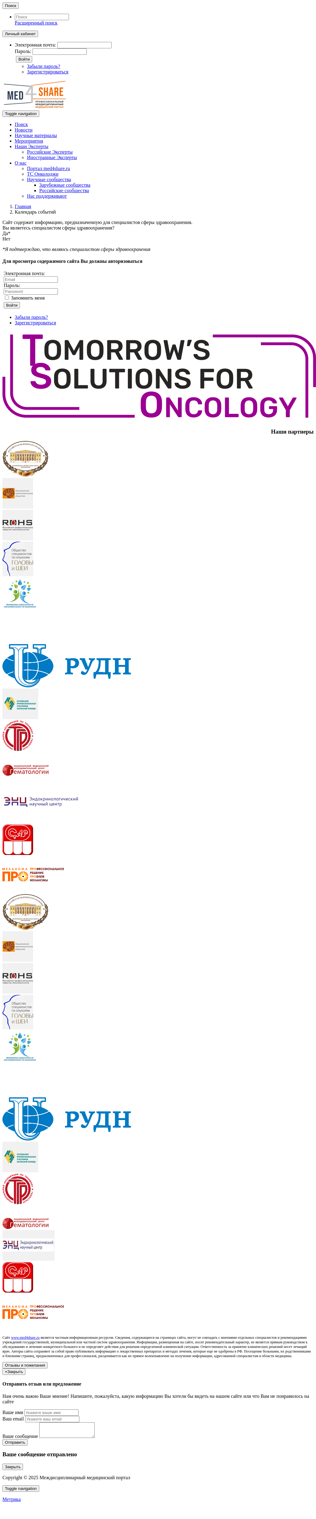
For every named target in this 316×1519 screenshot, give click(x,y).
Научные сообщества (49, 179)
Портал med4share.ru (48, 168)
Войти (24, 59)
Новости (23, 129)
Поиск (10, 5)
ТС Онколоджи (43, 174)
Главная (23, 206)
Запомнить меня (25, 297)
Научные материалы (36, 135)
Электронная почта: (35, 44)
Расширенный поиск (36, 22)
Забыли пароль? (43, 66)
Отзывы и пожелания (25, 1365)
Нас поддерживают (47, 196)
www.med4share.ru (25, 1337)
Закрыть (13, 1469)
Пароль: (23, 51)
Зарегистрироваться (47, 71)
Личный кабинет (20, 34)
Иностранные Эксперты (52, 157)
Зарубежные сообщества (64, 185)
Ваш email (13, 1418)
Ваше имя (12, 1412)
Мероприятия (29, 141)
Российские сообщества (64, 190)
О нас (20, 163)
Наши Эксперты (31, 146)
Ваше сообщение (20, 1439)
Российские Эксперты (50, 152)
